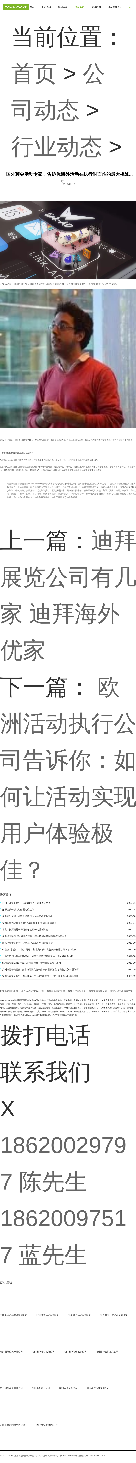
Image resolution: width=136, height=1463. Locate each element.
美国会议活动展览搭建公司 (13, 1315)
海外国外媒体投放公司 (75, 1351)
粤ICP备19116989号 (68, 1455)
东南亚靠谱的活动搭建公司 (13, 1425)
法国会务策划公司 (41, 1388)
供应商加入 (114, 7)
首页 (32, 7)
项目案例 (62, 7)
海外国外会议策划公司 (107, 1351)
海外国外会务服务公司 (11, 1388)
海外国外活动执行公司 (43, 1351)
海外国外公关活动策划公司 (114, 1315)
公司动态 (79, 7)
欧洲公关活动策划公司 (47, 1315)
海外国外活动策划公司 (79, 1315)
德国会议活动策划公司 (98, 1388)
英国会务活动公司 (68, 1388)
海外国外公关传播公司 (11, 1351)
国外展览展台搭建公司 (47, 1425)
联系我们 (96, 7)
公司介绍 (46, 7)
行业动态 (56, 146)
